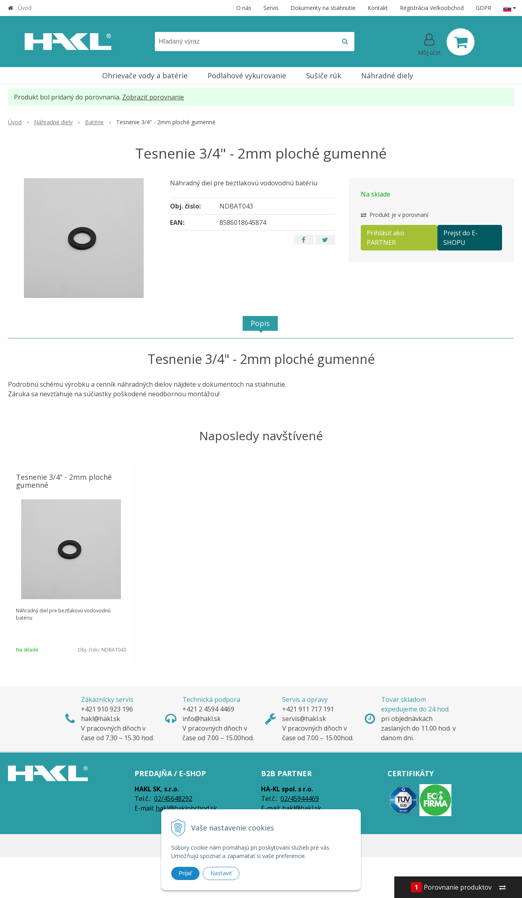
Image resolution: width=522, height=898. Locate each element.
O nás (243, 8)
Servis (271, 8)
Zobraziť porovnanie (153, 97)
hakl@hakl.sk (301, 808)
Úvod (25, 8)
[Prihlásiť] (429, 43)
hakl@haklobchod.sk (186, 808)
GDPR (483, 8)
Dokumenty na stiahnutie (323, 8)
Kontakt (378, 8)
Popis (260, 323)
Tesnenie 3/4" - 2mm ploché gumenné (64, 481)
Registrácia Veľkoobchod (432, 8)
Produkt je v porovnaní (394, 215)
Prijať (185, 873)
